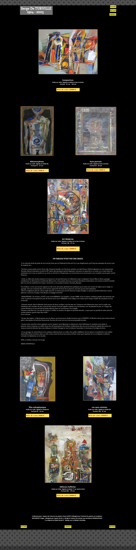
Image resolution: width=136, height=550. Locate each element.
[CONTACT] (112, 14)
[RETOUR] (113, 10)
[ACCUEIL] (113, 6)
